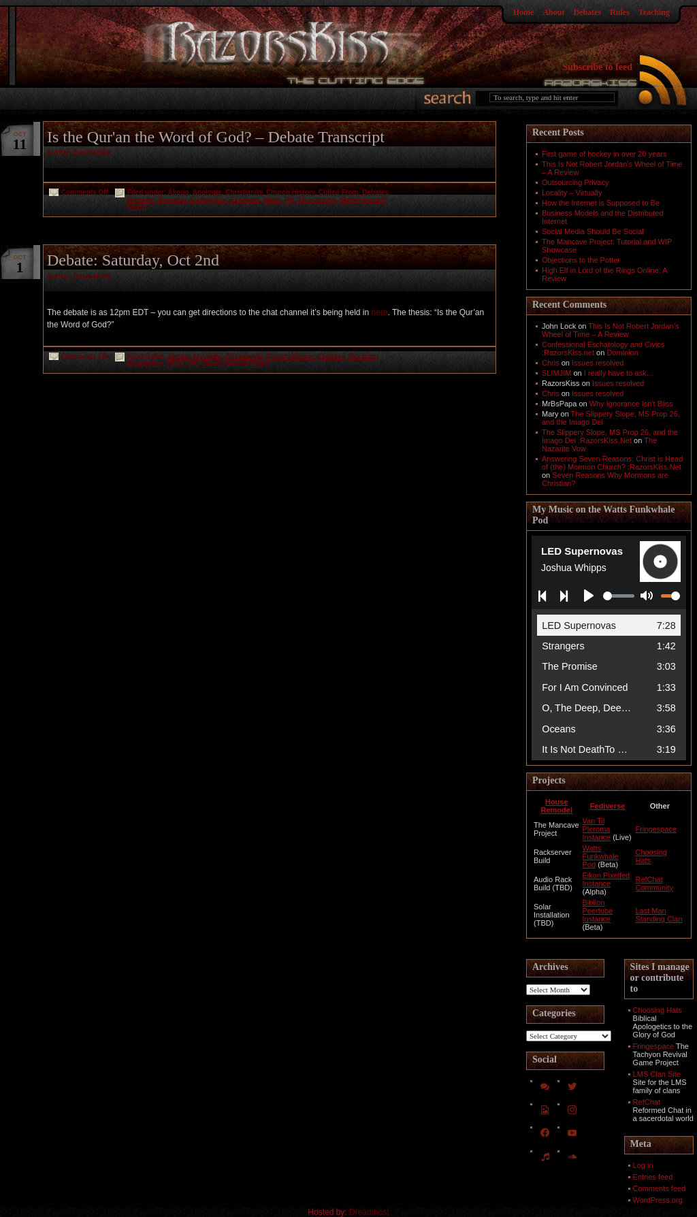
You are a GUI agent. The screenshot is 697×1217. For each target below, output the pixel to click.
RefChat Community (654, 883)
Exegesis (244, 200)
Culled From (338, 192)
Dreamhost (369, 1212)
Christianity (243, 192)
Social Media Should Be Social (593, 231)
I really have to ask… (619, 373)
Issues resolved (597, 363)
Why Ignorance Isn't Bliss (631, 404)
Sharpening (317, 200)
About (553, 12)
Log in (643, 1165)
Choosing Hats (657, 1010)
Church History (290, 192)
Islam (272, 200)
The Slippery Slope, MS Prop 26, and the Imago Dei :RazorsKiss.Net (610, 436)
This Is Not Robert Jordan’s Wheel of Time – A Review (610, 330)
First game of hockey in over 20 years (604, 154)
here (380, 312)
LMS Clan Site (657, 1074)
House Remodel (556, 806)
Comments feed (659, 1188)
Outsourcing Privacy (575, 182)
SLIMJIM (556, 373)
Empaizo (173, 200)
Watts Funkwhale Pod (601, 856)
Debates (587, 12)
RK (289, 200)
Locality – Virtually (572, 193)
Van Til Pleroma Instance (597, 829)
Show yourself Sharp (235, 364)
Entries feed (653, 1177)
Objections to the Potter (581, 260)
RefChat (646, 1102)
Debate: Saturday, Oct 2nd (133, 260)
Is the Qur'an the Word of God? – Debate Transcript (216, 137)
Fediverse (607, 806)
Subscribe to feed (597, 67)
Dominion (622, 352)
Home (523, 12)
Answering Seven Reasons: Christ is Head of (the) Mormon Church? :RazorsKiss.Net (612, 463)
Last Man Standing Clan (658, 915)
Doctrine (141, 200)
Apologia (207, 192)
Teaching (654, 12)
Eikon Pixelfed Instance (606, 879)
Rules (620, 12)
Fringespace (656, 829)
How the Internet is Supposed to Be (601, 203)
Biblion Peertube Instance (598, 910)
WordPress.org (658, 1200)
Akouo (178, 192)
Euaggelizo (209, 200)
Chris (551, 363)
